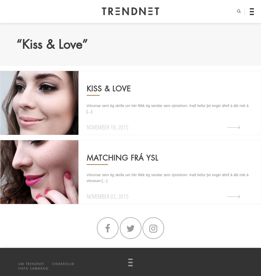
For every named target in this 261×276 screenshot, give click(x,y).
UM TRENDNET (31, 264)
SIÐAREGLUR (63, 264)
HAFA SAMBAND (33, 269)
